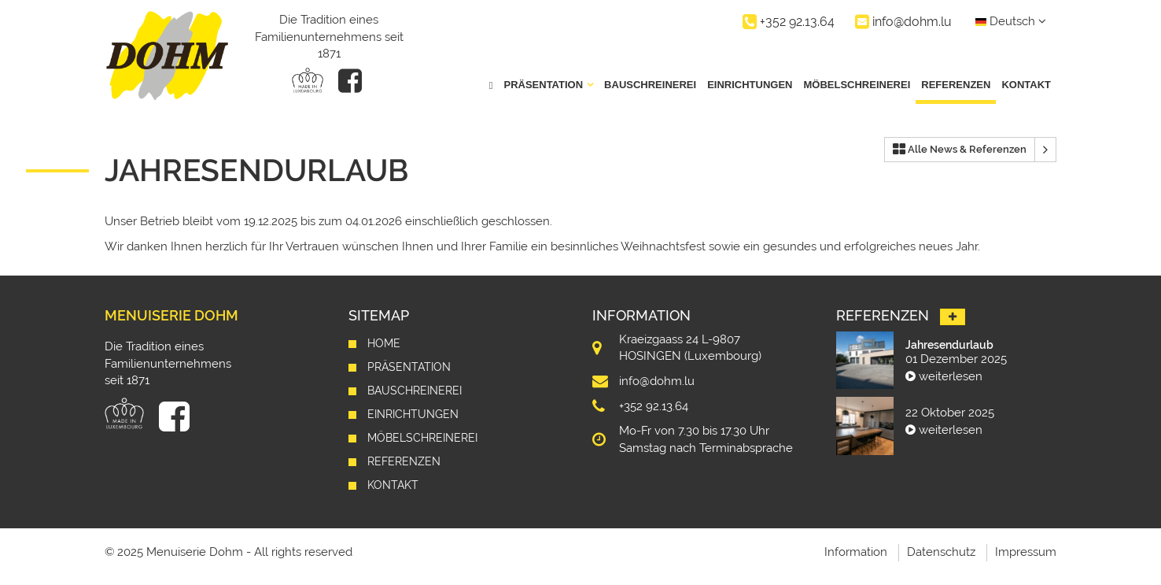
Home (383, 343)
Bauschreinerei (650, 85)
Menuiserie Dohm (171, 315)
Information (855, 552)
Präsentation (409, 367)
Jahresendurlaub (949, 345)
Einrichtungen (749, 85)
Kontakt (1026, 85)
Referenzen (955, 85)
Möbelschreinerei (856, 85)
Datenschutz (941, 552)
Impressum (1025, 552)
